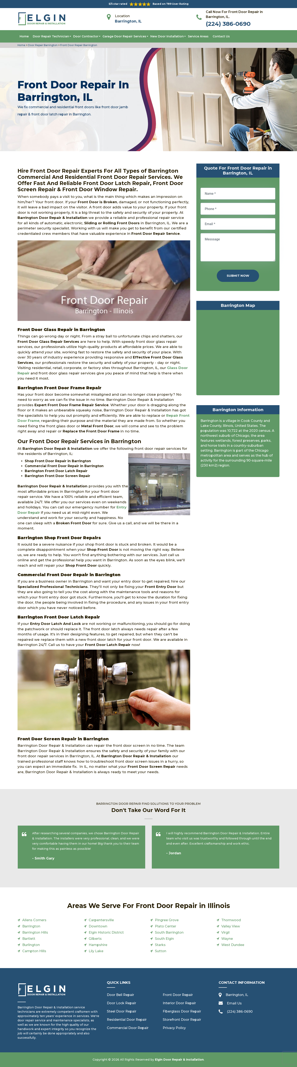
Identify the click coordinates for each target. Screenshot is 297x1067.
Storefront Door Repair (182, 1020)
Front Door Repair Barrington (78, 45)
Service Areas (198, 36)
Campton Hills (34, 951)
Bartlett (28, 939)
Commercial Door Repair (127, 1028)
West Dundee (232, 945)
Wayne (227, 939)
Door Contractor (85, 36)
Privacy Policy (174, 1028)
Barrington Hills (35, 932)
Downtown (98, 926)
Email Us (234, 1003)
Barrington (31, 926)
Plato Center (165, 926)
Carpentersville (101, 920)
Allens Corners (34, 920)
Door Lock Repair (121, 1003)
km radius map (237, 353)
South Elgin (164, 939)
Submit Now (238, 276)
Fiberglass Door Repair (182, 1011)
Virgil (225, 932)
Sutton (160, 951)
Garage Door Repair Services (124, 36)
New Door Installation (167, 36)
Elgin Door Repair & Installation (179, 1059)
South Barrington (169, 932)
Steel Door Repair (121, 1011)
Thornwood (231, 920)
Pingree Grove (167, 920)
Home (24, 36)
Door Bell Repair (120, 995)
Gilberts (95, 939)
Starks (160, 945)
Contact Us (221, 36)
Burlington (31, 945)
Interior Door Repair (179, 1003)
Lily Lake (96, 951)
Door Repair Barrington (42, 45)
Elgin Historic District (106, 932)
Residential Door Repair (127, 1020)
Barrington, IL (128, 21)
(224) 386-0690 (228, 23)
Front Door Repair (178, 995)
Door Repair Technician (51, 36)
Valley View (230, 926)
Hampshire (98, 945)
